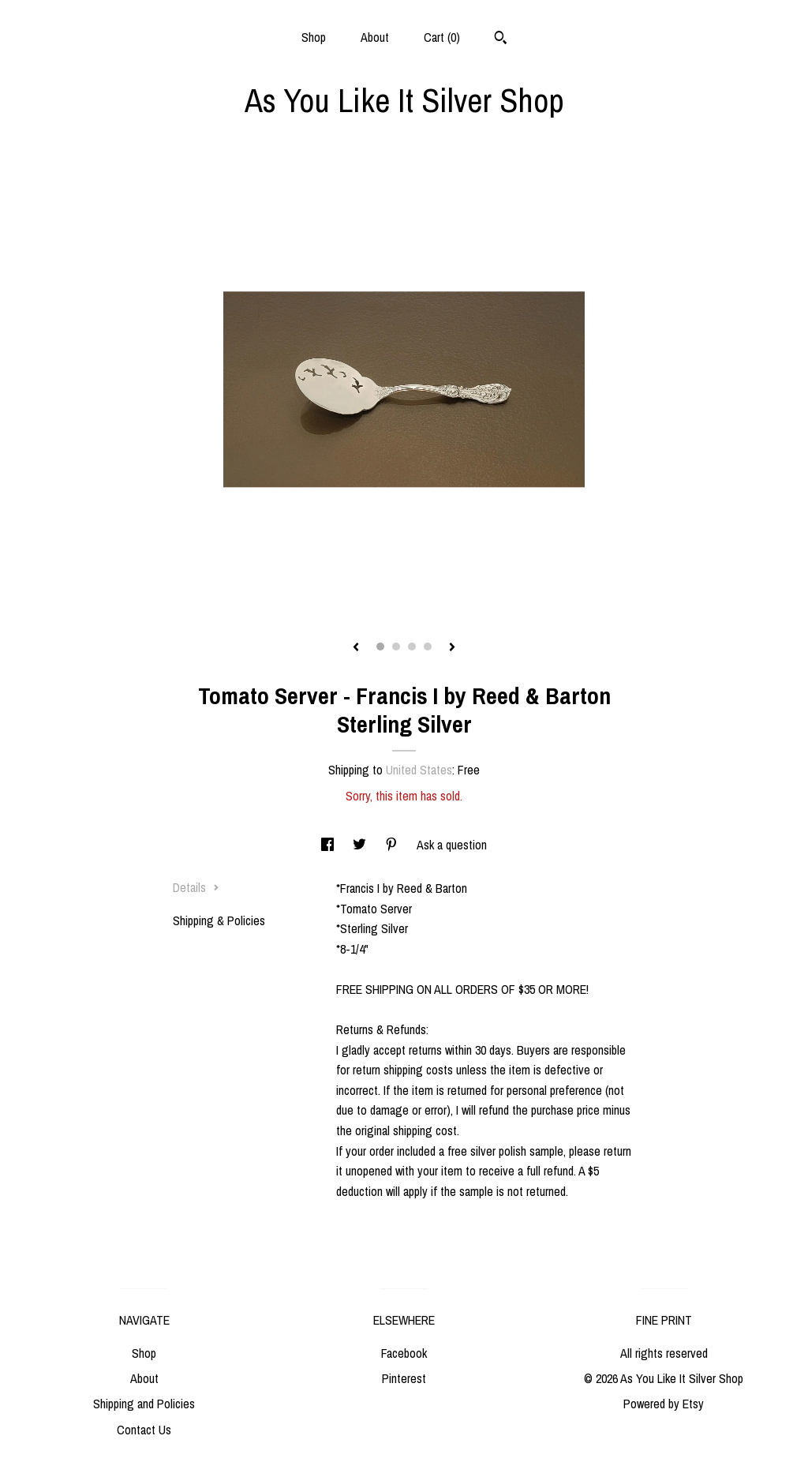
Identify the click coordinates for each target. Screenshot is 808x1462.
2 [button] (396, 646)
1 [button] (380, 646)
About (375, 37)
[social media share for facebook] (329, 844)
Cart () (442, 37)
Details (196, 887)
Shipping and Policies (144, 1403)
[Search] (501, 39)
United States (419, 769)
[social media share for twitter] (361, 844)
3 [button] (412, 646)
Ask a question (452, 844)
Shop (313, 37)
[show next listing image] (452, 648)
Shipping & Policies (219, 920)
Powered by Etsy (663, 1403)
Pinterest (404, 1378)
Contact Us (144, 1429)
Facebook (404, 1353)
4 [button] (428, 646)
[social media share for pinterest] (393, 844)
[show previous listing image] (356, 648)
